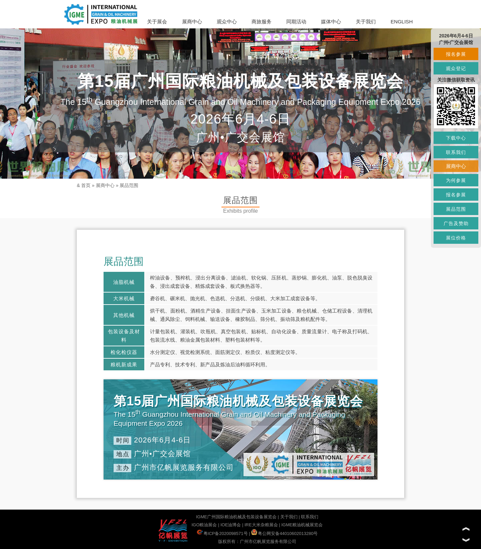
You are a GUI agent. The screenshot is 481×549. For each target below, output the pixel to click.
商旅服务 (262, 21)
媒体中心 (331, 21)
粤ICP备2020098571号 (222, 533)
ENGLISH (402, 21)
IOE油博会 (230, 524)
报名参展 (456, 54)
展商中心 (192, 21)
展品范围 (129, 185)
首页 (86, 185)
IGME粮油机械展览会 (302, 524)
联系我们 (309, 516)
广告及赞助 (456, 223)
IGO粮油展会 (204, 524)
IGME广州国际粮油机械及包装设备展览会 (236, 516)
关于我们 (366, 21)
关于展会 (157, 21)
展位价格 (456, 237)
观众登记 (456, 68)
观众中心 (227, 21)
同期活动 (296, 21)
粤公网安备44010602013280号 (284, 533)
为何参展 (456, 180)
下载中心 (456, 138)
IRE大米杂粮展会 (261, 524)
